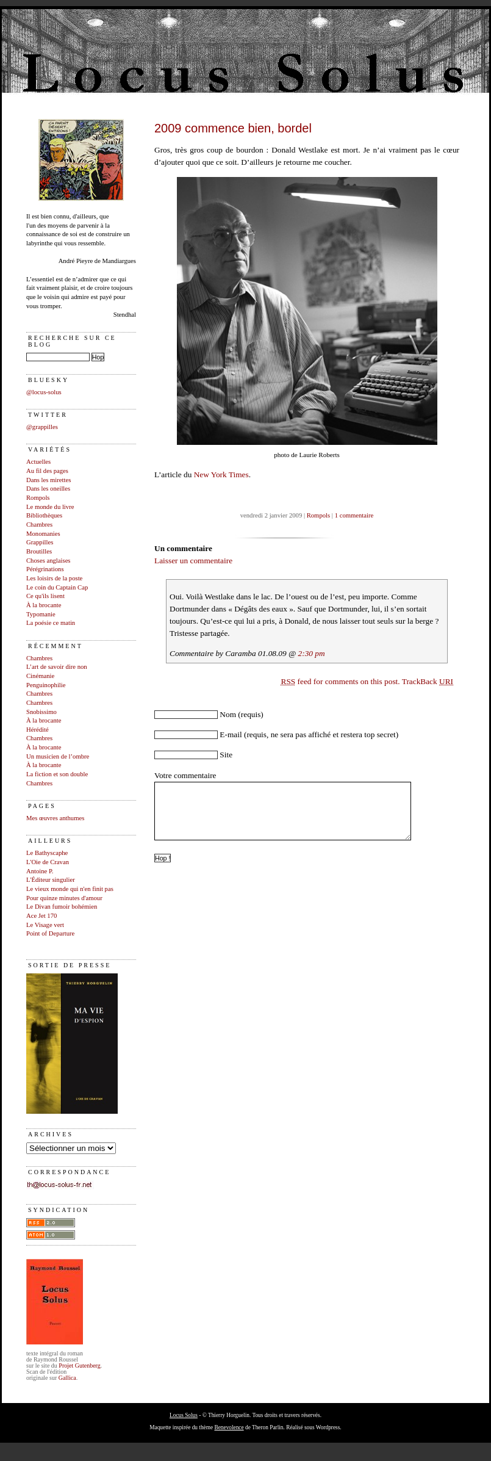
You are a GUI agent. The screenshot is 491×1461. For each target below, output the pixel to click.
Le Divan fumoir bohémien (61, 906)
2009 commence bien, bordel (233, 128)
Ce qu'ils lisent (45, 596)
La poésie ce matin (50, 622)
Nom (228, 714)
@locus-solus (44, 392)
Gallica (67, 1377)
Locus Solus (184, 1415)
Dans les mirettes (48, 480)
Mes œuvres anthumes (55, 818)
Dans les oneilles (48, 488)
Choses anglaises (48, 560)
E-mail (231, 734)
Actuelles (38, 461)
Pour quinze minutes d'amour (64, 898)
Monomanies (43, 533)
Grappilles (39, 542)
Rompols (38, 497)
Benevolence (228, 1427)
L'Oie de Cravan (47, 862)
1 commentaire (354, 515)
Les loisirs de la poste (54, 578)
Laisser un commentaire (193, 560)
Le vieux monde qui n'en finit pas (69, 889)
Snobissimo (41, 712)
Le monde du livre (50, 506)
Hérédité (37, 729)
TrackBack (427, 681)
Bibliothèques (44, 515)
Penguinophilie (46, 685)
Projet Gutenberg (79, 1365)
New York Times (221, 474)
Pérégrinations (45, 569)
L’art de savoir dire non (56, 666)
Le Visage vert (45, 925)
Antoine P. (39, 871)
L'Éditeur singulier (50, 879)
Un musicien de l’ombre (57, 756)
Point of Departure (50, 933)
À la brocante (43, 605)
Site (226, 754)
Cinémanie (40, 676)
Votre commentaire (185, 775)
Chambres (39, 524)
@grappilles (42, 427)
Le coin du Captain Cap (57, 587)
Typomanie (41, 614)
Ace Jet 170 (41, 915)
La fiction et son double (57, 774)
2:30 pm (311, 653)
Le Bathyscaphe (47, 853)
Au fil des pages (47, 470)
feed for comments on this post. (340, 681)
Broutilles (39, 551)
